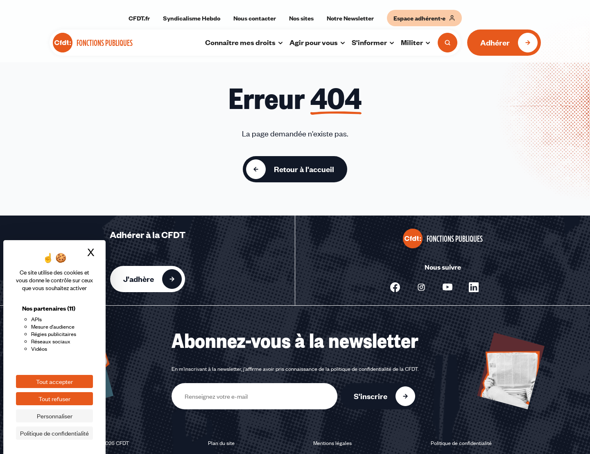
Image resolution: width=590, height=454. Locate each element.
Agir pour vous (317, 42)
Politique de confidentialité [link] (54, 433)
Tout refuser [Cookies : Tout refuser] (54, 399)
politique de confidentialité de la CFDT (374, 368)
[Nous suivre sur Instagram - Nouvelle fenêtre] (421, 287)
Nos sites (301, 18)
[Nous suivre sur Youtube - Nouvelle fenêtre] (447, 287)
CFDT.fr (139, 18)
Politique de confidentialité (461, 443)
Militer (416, 42)
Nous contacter (254, 18)
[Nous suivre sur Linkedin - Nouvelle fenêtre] (474, 287)
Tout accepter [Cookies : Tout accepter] (54, 381)
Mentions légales (332, 443)
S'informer (373, 42)
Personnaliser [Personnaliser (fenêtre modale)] (54, 416)
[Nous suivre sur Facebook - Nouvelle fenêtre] (395, 287)
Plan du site (221, 443)
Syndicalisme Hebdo (191, 18)
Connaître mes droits (244, 42)
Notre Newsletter (350, 18)
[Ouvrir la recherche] (447, 42)
